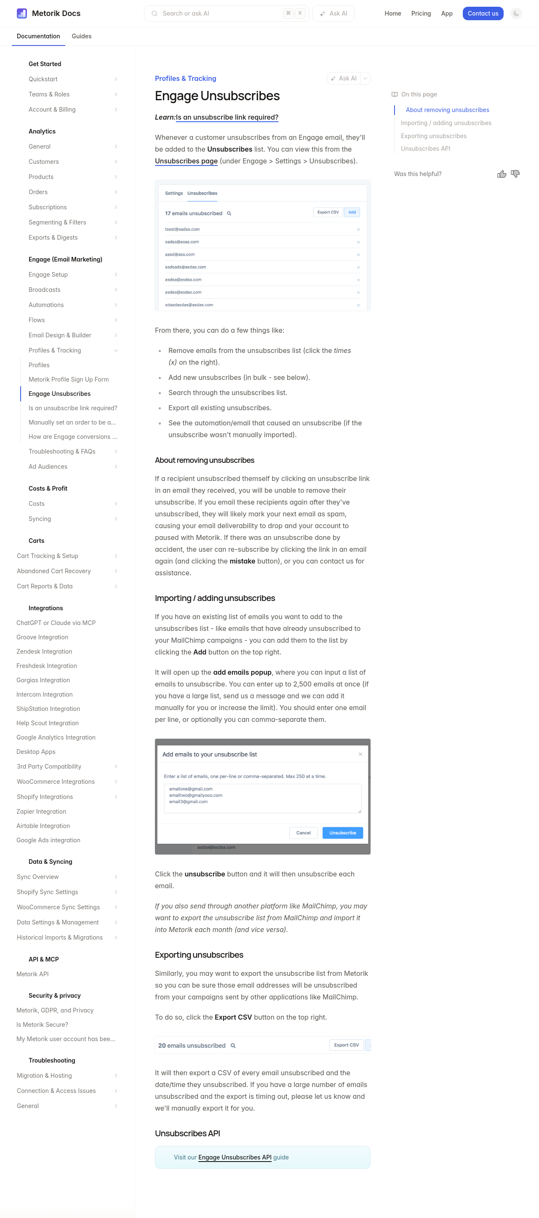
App (447, 13)
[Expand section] (116, 79)
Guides (82, 36)
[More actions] (365, 78)
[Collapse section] (116, 350)
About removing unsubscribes (447, 109)
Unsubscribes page (186, 161)
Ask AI (333, 13)
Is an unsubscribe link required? (227, 117)
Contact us (483, 13)
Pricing (421, 13)
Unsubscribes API (426, 148)
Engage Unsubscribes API (235, 1157)
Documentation (38, 36)
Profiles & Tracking (185, 78)
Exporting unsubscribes (434, 135)
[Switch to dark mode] (516, 13)
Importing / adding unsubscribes (446, 122)
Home (393, 13)
